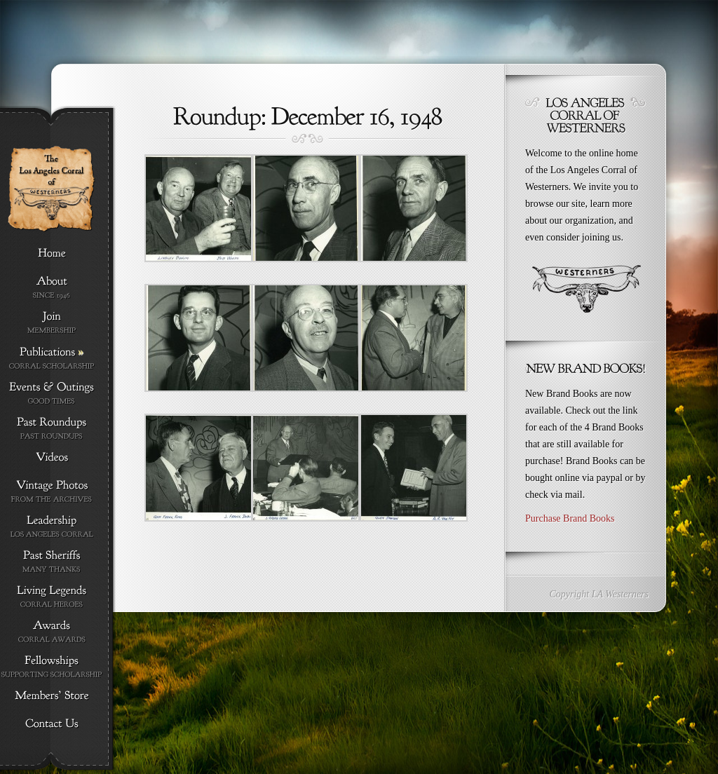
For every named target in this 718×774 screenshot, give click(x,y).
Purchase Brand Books (570, 518)
